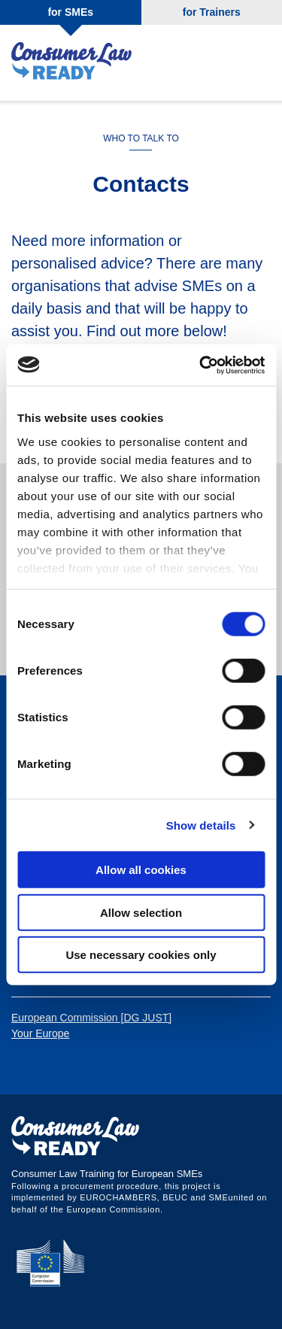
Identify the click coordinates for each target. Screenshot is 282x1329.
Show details (201, 824)
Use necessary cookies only (140, 954)
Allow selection (141, 912)
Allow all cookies (141, 869)
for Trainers (212, 12)
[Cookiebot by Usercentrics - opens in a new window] (201, 365)
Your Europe (40, 1033)
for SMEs (70, 12)
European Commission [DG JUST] (91, 1018)
